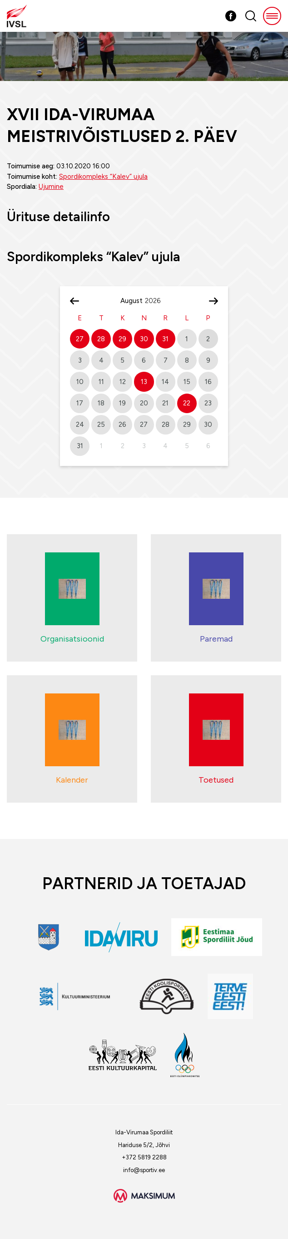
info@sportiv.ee (144, 1170)
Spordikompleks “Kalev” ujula (103, 176)
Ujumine (51, 186)
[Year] (156, 300)
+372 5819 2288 (144, 1157)
